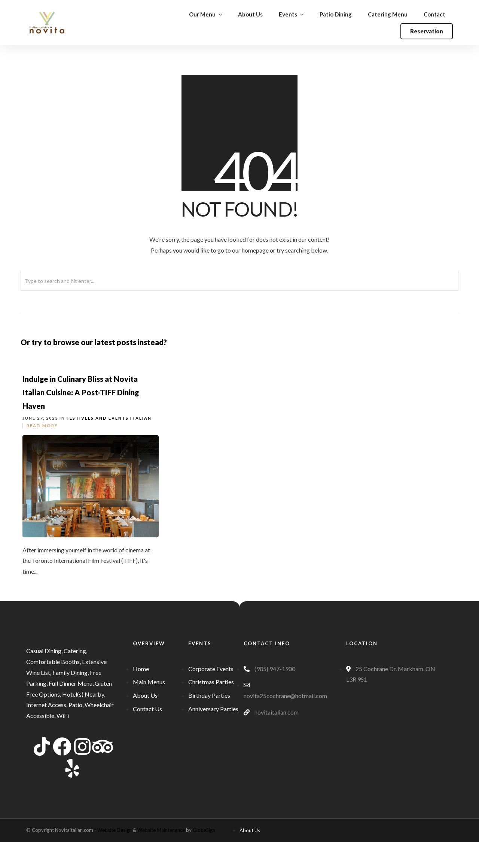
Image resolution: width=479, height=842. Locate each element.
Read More (42, 425)
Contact (434, 14)
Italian (141, 418)
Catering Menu (388, 14)
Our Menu (202, 14)
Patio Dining (336, 14)
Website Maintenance (161, 830)
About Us (250, 14)
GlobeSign (204, 830)
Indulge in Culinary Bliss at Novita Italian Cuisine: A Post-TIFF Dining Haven (80, 392)
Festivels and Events (98, 418)
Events (288, 14)
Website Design (114, 830)
